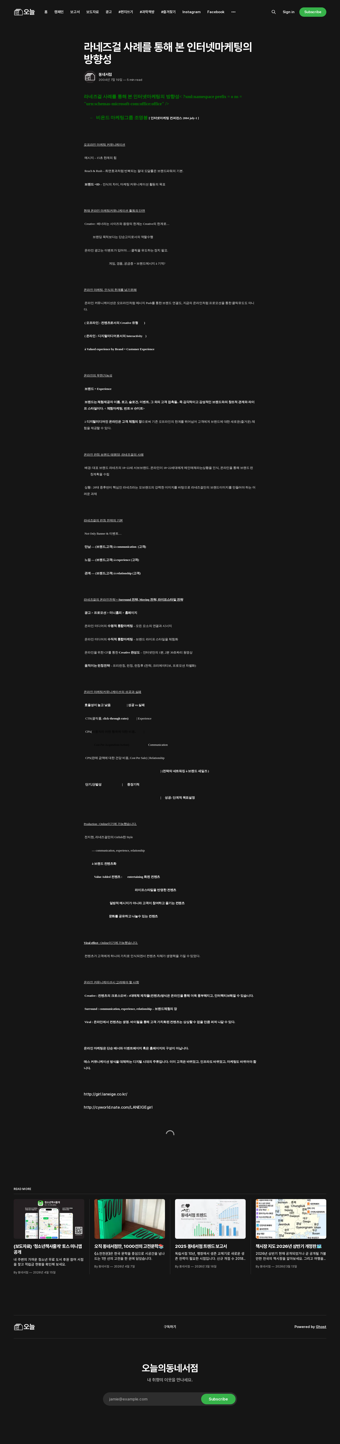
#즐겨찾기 (168, 12)
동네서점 (105, 74)
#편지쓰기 (126, 12)
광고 (109, 12)
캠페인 (59, 12)
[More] (233, 12)
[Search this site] (274, 12)
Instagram (191, 12)
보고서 (75, 12)
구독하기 (170, 1327)
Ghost (321, 1327)
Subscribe (312, 12)
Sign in (289, 12)
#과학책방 (147, 12)
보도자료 (92, 12)
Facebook (215, 12)
